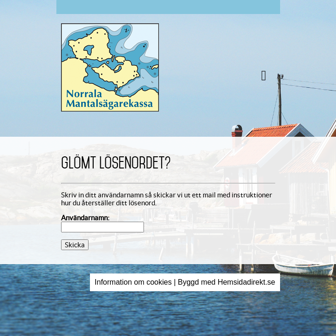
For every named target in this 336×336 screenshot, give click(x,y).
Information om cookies (133, 282)
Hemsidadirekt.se (246, 282)
